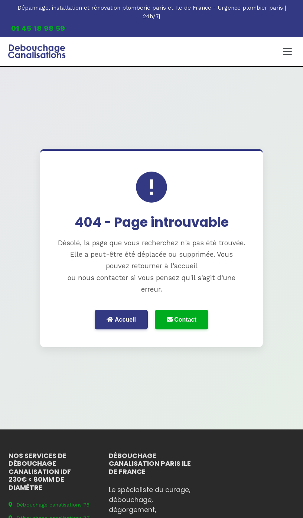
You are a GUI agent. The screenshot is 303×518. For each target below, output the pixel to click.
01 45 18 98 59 (38, 28)
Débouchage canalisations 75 (49, 505)
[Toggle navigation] (287, 51)
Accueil (121, 319)
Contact (181, 319)
